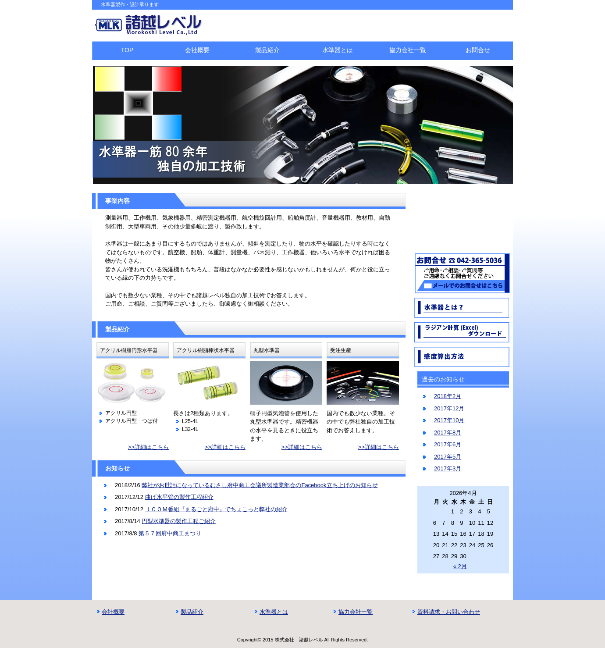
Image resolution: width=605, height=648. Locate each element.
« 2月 (460, 566)
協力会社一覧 (407, 49)
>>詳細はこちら (148, 447)
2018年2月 (447, 396)
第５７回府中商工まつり (170, 533)
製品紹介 (267, 49)
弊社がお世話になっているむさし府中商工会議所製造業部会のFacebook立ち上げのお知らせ (259, 485)
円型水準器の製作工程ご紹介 (179, 521)
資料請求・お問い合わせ (448, 612)
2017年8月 (447, 432)
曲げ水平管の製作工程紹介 (179, 497)
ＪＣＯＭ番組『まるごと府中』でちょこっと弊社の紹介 (216, 509)
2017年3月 (447, 468)
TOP (127, 49)
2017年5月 (447, 456)
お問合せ (478, 49)
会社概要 (197, 49)
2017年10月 (449, 420)
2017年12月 (449, 408)
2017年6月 (447, 444)
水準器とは (337, 49)
